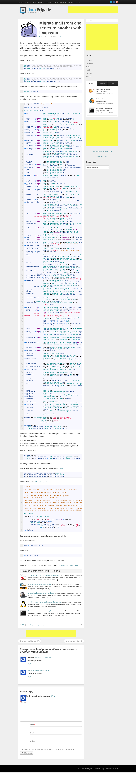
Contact (78, 2)
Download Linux (102, 156)
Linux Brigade (88, 769)
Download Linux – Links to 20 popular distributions (44, 602)
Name (32, 725)
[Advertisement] (93, 9)
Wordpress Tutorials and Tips (102, 151)
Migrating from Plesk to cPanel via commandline (43, 575)
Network (63, 2)
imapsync (33, 625)
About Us (71, 2)
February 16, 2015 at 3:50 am (41, 670)
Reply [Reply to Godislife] (29, 664)
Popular (91, 83)
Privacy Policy (99, 769)
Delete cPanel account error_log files (40, 584)
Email (32, 733)
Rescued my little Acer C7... (30, 641)
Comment (23, 702)
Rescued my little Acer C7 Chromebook (41, 593)
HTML (53, 696)
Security (49, 2)
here (61, 468)
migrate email (45, 625)
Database (41, 2)
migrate (39, 625)
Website (32, 741)
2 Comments (63, 37)
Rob (40, 37)
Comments (102, 83)
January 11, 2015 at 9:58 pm (42, 657)
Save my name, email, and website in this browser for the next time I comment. (46, 749)
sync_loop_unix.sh (42, 481)
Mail (34, 2)
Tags (112, 83)
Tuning (56, 2)
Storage (28, 2)
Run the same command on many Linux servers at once (46, 611)
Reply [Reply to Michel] (29, 677)
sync (51, 625)
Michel (30, 670)
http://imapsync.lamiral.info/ (68, 565)
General (20, 2)
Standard (109, 769)
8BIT (116, 769)
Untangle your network (74, 641)
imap (28, 625)
